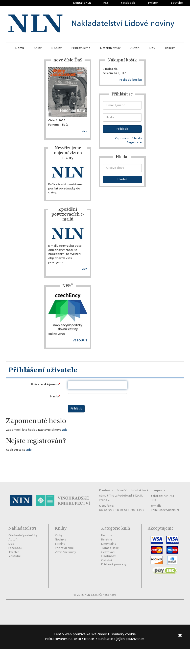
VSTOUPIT (80, 341)
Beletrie (106, 540)
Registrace (134, 143)
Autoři (135, 48)
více (84, 131)
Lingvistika (108, 544)
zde (65, 430)
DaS (152, 48)
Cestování (108, 552)
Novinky (60, 540)
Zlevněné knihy (65, 552)
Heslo (54, 396)
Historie (106, 536)
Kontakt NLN (82, 3)
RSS (106, 3)
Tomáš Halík (110, 548)
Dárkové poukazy (113, 565)
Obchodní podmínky (23, 536)
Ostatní (106, 560)
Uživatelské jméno (45, 384)
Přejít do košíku (130, 80)
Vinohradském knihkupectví (145, 490)
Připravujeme (80, 48)
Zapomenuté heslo (128, 138)
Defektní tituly (110, 48)
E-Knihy (56, 48)
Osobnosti (108, 556)
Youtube (176, 3)
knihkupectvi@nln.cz (165, 510)
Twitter (152, 3)
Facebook (128, 3)
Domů (19, 48)
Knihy (38, 48)
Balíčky (170, 48)
